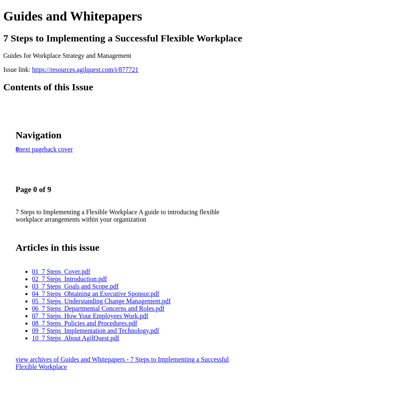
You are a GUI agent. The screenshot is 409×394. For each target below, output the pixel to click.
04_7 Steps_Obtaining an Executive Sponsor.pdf (95, 293)
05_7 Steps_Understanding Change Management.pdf (101, 301)
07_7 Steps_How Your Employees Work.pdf (90, 315)
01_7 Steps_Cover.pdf (61, 271)
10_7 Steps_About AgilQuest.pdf (75, 337)
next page (31, 149)
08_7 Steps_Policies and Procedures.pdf (84, 323)
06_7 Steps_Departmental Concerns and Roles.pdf (98, 308)
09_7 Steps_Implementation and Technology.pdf (95, 330)
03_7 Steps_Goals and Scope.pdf (75, 286)
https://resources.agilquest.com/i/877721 (85, 69)
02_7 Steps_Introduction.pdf (69, 278)
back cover (58, 149)
